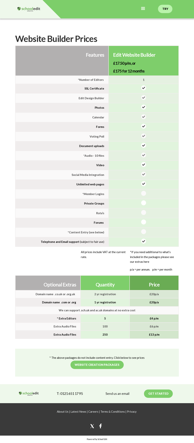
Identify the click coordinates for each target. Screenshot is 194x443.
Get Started (158, 393)
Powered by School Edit (97, 439)
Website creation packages (97, 364)
